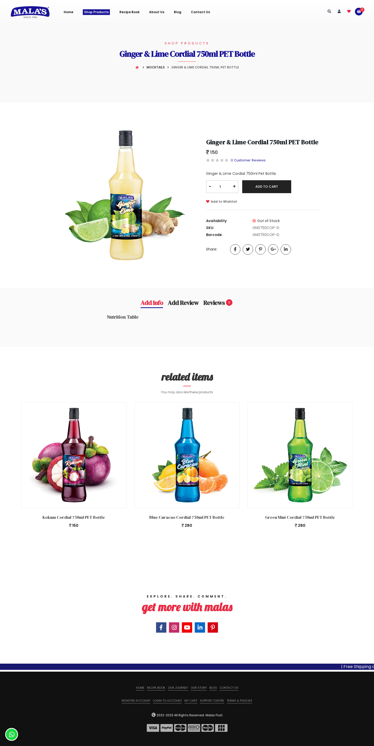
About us (156, 12)
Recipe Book (129, 12)
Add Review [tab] (183, 303)
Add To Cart (266, 186)
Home (68, 12)
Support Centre (212, 700)
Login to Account (167, 700)
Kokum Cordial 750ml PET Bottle (74, 517)
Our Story (199, 688)
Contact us (228, 688)
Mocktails (156, 67)
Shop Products (96, 12)
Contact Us (200, 12)
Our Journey (178, 688)
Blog (177, 12)
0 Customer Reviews (248, 160)
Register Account (136, 700)
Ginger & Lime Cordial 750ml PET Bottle (262, 142)
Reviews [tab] (217, 303)
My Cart (190, 700)
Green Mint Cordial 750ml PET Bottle (300, 517)
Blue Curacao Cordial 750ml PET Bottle (186, 517)
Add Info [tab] (152, 303)
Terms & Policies (239, 700)
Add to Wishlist (221, 201)
